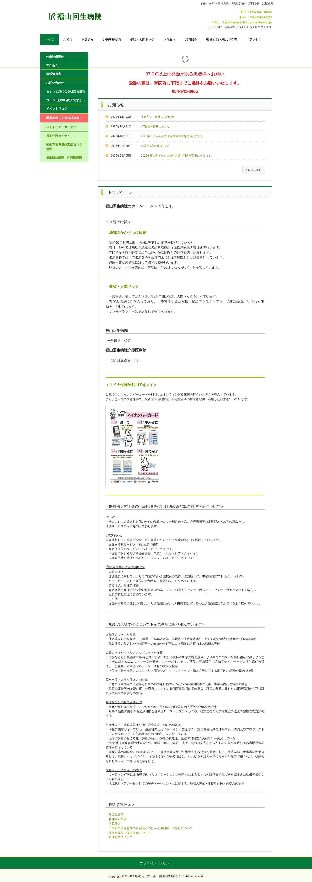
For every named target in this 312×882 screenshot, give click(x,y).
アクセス (255, 39)
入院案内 (170, 39)
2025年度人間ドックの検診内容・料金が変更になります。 (177, 155)
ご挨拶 (67, 39)
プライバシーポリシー (156, 863)
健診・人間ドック (142, 39)
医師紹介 (88, 39)
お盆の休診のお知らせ (155, 146)
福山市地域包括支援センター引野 (65, 147)
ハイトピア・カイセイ (61, 127)
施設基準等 (116, 814)
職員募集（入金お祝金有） (64, 118)
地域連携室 (53, 74)
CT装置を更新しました (155, 126)
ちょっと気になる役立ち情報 (65, 91)
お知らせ (116, 104)
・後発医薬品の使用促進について (128, 833)
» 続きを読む (253, 170)
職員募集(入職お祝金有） (223, 39)
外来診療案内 (112, 39)
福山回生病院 (89, 16)
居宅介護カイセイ (58, 136)
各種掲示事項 (118, 819)
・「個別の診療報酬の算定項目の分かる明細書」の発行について (149, 828)
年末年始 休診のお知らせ (157, 116)
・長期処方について (119, 837)
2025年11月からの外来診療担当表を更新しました (172, 136)
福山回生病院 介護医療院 (64, 157)
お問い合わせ (55, 83)
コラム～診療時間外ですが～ (65, 100)
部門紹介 (191, 39)
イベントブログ (56, 108)
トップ (49, 39)
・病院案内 (113, 824)
